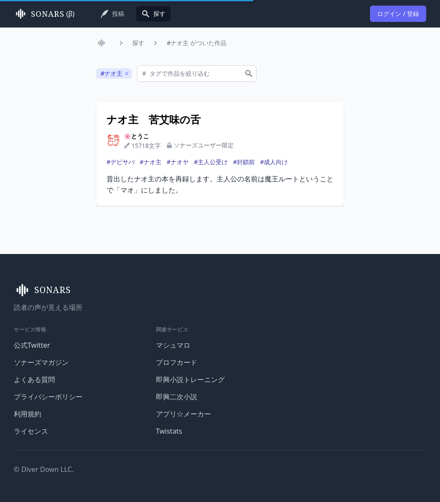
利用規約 (27, 414)
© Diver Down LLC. (44, 469)
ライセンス (31, 431)
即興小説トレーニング (190, 379)
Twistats (169, 431)
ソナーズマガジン (41, 362)
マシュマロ (173, 345)
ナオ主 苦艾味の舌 (154, 119)
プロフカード (176, 362)
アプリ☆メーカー (183, 414)
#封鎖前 (244, 162)
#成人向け (274, 162)
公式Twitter (32, 345)
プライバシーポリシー (48, 396)
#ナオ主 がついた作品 (196, 43)
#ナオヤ (178, 162)
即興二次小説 (176, 396)
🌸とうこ (136, 136)
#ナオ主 (151, 162)
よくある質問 (34, 379)
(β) (44, 14)
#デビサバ (120, 162)
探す (138, 43)
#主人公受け (211, 162)
